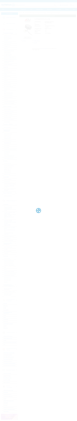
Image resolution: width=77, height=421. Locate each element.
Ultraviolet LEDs (7, 138)
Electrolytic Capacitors (9, 236)
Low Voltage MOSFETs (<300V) (9, 186)
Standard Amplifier (8, 54)
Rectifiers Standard (8, 115)
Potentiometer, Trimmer (9, 275)
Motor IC (6, 48)
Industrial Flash (7, 375)
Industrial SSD (7, 380)
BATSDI (5, 303)
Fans (5, 315)
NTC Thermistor (7, 277)
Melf (5, 267)
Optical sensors (7, 135)
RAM (5, 91)
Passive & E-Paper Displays (10, 342)
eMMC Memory (7, 76)
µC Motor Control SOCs (9, 103)
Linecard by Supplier (10, 23)
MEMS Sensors (7, 169)
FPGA (5, 78)
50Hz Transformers (8, 247)
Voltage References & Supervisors (8, 62)
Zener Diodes (7, 121)
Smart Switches (7, 52)
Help (74, 9)
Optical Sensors (7, 172)
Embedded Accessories (9, 352)
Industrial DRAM (7, 373)
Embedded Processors (9, 357)
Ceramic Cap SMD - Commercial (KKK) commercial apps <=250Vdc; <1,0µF (10, 209)
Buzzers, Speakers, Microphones (8, 289)
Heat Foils (6, 319)
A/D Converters (7, 35)
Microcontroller (7, 82)
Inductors (6, 253)
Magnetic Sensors (8, 167)
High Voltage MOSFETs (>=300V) (9, 190)
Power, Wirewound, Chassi (10, 273)
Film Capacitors (7, 238)
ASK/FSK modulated (8, 390)
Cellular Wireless (7, 394)
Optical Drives (7, 382)
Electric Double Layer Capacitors (8, 234)
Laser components (8, 133)
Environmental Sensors (9, 165)
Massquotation (40, 9)
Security (5, 405)
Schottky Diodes (7, 117)
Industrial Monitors (8, 336)
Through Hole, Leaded (9, 271)
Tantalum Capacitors (8, 240)
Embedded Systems (8, 359)
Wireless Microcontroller (9, 409)
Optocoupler (6, 145)
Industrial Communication (9, 363)
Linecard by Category (11, 17)
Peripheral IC (7, 88)
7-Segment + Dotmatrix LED (10, 149)
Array (5, 269)
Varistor (5, 282)
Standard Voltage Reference (10, 57)
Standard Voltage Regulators (10, 59)
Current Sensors (7, 163)
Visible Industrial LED (8, 158)
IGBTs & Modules (8, 179)
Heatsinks (6, 321)
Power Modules (7, 127)
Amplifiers (6, 40)
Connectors (6, 310)
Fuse (5, 317)
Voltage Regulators (8, 64)
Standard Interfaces (8, 97)
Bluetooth (6, 392)
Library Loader (43, 48)
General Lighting (7, 140)
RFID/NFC (6, 403)
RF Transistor (7, 181)
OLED (5, 340)
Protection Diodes (8, 113)
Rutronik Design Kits (8, 93)
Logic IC (6, 80)
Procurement (23, 9)
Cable (5, 307)
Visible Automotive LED (9, 156)
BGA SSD (6, 69)
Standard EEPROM (8, 95)
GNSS (5, 398)
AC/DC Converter (8, 37)
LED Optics (6, 147)
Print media (58, 9)
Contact (67, 9)
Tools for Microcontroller (9, 101)
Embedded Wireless (8, 396)
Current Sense (7, 258)
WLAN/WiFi (6, 411)
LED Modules (7, 151)
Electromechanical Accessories (8, 313)
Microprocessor (7, 84)
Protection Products (8, 323)
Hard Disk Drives (7, 377)
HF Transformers (7, 251)
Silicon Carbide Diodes (9, 119)
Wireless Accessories (8, 407)
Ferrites (5, 249)
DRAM (5, 74)
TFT (4, 344)
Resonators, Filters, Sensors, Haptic (8, 294)
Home (3, 9)
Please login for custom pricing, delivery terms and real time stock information (38, 15)
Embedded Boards (8, 354)
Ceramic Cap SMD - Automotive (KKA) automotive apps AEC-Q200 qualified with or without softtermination (10, 223)
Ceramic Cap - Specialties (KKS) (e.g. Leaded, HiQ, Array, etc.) (9, 229)
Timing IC (6, 99)
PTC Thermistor (7, 279)
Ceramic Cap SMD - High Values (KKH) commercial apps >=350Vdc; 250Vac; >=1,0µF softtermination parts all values (10, 215)
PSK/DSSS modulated (9, 400)
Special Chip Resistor (8, 263)
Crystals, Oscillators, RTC (9, 291)
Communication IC (8, 72)
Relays (5, 325)
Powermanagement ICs (9, 50)
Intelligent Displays (8, 338)
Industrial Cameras (8, 361)
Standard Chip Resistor (9, 260)
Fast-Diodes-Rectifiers (9, 111)
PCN (31, 9)
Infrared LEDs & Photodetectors (7, 143)
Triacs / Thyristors (8, 195)
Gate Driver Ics (7, 44)
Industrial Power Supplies (9, 365)
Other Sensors (7, 174)
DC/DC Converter (8, 42)
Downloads (49, 9)
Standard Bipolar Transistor (10, 183)
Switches (6, 328)
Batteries (6, 305)
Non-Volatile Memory (8, 86)
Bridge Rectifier (7, 109)
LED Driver (6, 153)
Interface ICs (7, 46)
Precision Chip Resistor (9, 265)
